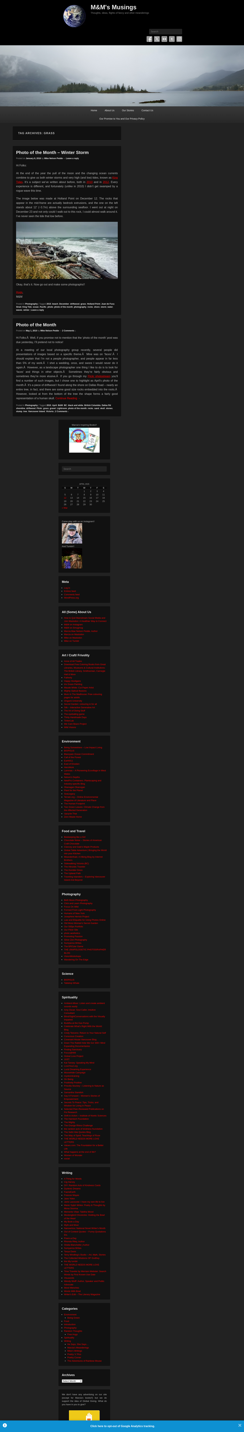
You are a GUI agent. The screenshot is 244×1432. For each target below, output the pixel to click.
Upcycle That (70, 813)
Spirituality (69, 1337)
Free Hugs (72, 1334)
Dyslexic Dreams (72, 1188)
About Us (110, 110)
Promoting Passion (73, 936)
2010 (90, 182)
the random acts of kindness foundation (83, 1129)
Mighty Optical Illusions (75, 691)
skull (102, 408)
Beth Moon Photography (76, 900)
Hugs (19, 292)
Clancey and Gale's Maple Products (81, 847)
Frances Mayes (71, 1195)
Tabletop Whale (71, 983)
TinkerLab (69, 720)
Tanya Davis (70, 1251)
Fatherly (68, 677)
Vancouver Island (36, 411)
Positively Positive (73, 1082)
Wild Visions (70, 727)
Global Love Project (73, 1056)
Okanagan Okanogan (74, 787)
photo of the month (63, 307)
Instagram (179, 39)
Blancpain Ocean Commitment (79, 754)
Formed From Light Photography (80, 910)
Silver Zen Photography (75, 939)
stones (109, 408)
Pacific (43, 307)
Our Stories (128, 110)
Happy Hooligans (72, 681)
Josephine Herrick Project (76, 916)
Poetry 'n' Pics (74, 1354)
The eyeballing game (74, 714)
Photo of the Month (36, 324)
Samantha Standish (73, 1092)
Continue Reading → (68, 398)
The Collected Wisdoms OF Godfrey (81, 1258)
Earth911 (68, 760)
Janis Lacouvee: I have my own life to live (84, 1202)
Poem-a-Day (70, 1238)
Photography (31, 304)
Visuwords (69, 1278)
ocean (36, 307)
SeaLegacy (69, 793)
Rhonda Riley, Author (74, 1241)
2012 (106, 182)
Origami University (73, 701)
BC (65, 405)
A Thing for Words (73, 1178)
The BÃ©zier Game (73, 946)
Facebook (149, 39)
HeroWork (69, 767)
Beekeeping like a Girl (74, 837)
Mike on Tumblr (71, 641)
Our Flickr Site (71, 929)
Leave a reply (72, 158)
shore (97, 307)
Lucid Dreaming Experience (77, 1069)
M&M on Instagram (73, 624)
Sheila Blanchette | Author (76, 1245)
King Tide (27, 307)
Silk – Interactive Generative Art (79, 707)
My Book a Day (71, 1221)
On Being (68, 1079)
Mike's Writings (74, 1351)
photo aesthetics (72, 933)
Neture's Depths (72, 777)
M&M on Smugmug (73, 627)
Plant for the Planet (73, 790)
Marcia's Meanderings (78, 1347)
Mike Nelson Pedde (53, 158)
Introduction (70, 1324)
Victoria (50, 411)
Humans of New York (74, 913)
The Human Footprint (74, 803)
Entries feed (70, 591)
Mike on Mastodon (73, 637)
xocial (67, 1158)
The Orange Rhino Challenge (78, 1125)
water (110, 307)
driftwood (74, 304)
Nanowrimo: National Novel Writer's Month (84, 1228)
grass (83, 304)
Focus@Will (70, 1052)
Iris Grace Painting (73, 684)
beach (55, 304)
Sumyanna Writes (72, 943)
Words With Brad (72, 1291)
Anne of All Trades (73, 661)
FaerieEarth (70, 1192)
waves (19, 310)
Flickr (164, 39)
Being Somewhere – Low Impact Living (83, 747)
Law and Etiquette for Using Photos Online (85, 920)
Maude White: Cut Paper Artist (79, 687)
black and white (75, 405)
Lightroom (62, 408)
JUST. (67, 1059)
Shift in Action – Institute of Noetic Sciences (85, 1115)
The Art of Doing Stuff (74, 710)
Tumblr (172, 39)
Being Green (73, 1318)
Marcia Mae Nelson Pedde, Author (81, 631)
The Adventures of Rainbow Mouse (84, 1361)
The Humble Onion (73, 870)
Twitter (157, 39)
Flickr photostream (99, 376)
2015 (49, 304)
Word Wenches (71, 1287)
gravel (53, 408)
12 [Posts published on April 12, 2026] (65, 498)
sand (96, 408)
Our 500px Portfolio (73, 926)
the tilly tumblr (71, 1261)
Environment (70, 1314)
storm (103, 307)
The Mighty (69, 1122)
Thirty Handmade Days (75, 717)
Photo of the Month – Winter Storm (52, 152)
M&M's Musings (114, 7)
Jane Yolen (69, 1198)
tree (25, 411)
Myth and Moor (71, 1225)
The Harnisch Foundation (76, 1119)
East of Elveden (71, 764)
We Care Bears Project (75, 724)
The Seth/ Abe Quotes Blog (77, 1132)
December (64, 304)
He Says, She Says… (78, 1344)
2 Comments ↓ (69, 331)
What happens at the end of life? (80, 1152)
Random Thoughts (73, 1331)
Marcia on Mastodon (74, 634)
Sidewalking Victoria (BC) (76, 863)
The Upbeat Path (72, 873)
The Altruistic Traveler (74, 866)
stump (19, 411)
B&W (60, 405)
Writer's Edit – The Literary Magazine (82, 1294)
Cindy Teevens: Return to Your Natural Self (85, 1033)
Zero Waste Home (73, 817)
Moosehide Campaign (74, 1072)
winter (26, 310)
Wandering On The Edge (76, 959)
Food (66, 1321)
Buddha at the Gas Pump (76, 1023)
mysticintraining (71, 1076)
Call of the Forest (72, 757)
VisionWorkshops (72, 956)
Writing (67, 1341)
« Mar (64, 508)
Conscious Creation (73, 1036)
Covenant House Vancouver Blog (80, 1039)
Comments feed (72, 594)
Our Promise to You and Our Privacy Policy (122, 118)
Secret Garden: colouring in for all (80, 704)
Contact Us (147, 110)
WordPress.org (71, 597)
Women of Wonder (73, 1155)
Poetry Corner (74, 1357)
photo (50, 307)
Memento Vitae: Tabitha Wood (78, 1212)
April (54, 405)
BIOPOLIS (69, 750)
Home (94, 110)
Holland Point (93, 304)
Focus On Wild (71, 906)
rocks (90, 307)
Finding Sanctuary (73, 1049)
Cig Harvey (69, 1182)
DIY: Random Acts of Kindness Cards (82, 1185)
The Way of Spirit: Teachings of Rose (82, 1135)
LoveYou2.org (71, 1066)
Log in (67, 588)
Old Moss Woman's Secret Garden (81, 923)
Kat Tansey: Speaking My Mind (79, 1062)
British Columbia (92, 405)
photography (80, 307)
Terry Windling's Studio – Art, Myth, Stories (85, 1254)
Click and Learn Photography (78, 903)
